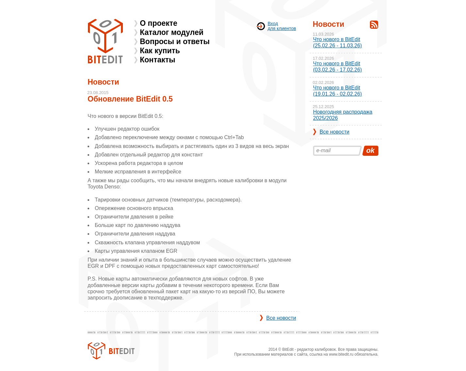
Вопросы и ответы (175, 41)
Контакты (157, 60)
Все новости (281, 318)
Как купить (160, 50)
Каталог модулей (172, 32)
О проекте (158, 23)
